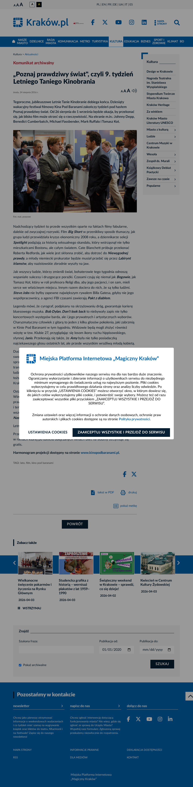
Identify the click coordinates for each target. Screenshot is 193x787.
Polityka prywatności (134, 419)
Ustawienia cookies (47, 432)
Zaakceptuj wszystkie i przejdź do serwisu (121, 432)
